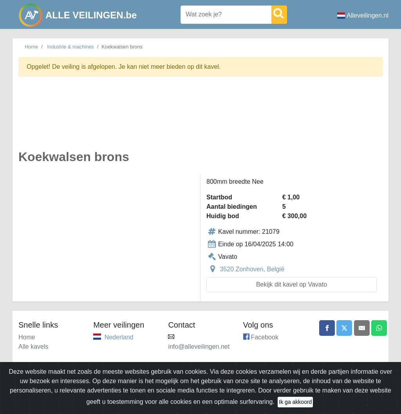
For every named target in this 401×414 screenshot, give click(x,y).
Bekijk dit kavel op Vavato (291, 284)
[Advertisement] (200, 117)
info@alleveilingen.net (198, 346)
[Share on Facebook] (327, 328)
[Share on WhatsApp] (379, 328)
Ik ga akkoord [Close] (295, 402)
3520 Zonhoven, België (252, 269)
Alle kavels (33, 346)
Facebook (264, 337)
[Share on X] (344, 328)
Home (31, 47)
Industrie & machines (70, 47)
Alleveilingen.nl (362, 15)
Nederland (119, 337)
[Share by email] (362, 328)
